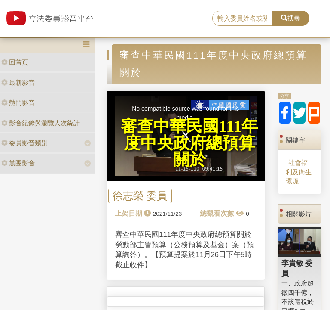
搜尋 (290, 18)
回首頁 (14, 62)
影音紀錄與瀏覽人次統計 (40, 123)
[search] (242, 18)
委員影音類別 (24, 142)
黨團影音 (18, 163)
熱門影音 (18, 102)
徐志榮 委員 (140, 196)
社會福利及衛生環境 (299, 172)
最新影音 (18, 82)
